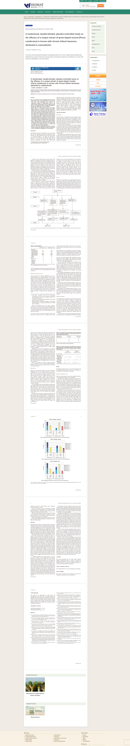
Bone (93, 37)
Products (33, 12)
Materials (40, 12)
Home (26, 12)
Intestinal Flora (96, 30)
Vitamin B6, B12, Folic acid (60, 738)
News (94, 70)
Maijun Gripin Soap (30, 735)
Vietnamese (102, 1)
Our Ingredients (69, 12)
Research (48, 12)
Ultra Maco (56, 736)
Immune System (96, 26)
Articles (95, 67)
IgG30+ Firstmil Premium (31, 738)
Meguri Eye (56, 739)
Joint (93, 51)
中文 (86, 1)
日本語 (82, 1)
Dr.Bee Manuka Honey (31, 736)
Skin (93, 47)
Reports (95, 63)
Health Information (58, 12)
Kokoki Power (29, 739)
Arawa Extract (57, 735)
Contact (97, 75)
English (90, 1)
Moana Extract (29, 741)
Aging (93, 33)
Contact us (79, 12)
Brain (93, 40)
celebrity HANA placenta (59, 741)
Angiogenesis (96, 44)
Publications (96, 60)
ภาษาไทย (95, 1)
